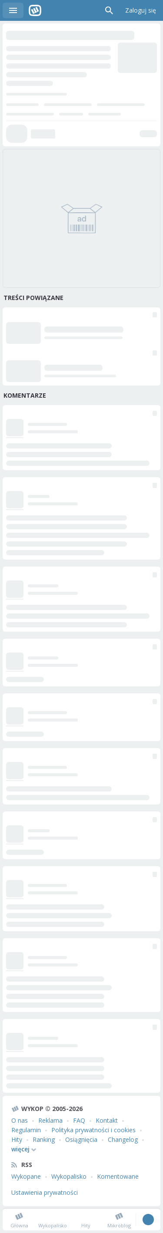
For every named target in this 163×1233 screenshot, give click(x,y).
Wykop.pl (35, 10)
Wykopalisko (68, 1176)
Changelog (123, 1139)
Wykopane (26, 1176)
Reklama (50, 1120)
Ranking (44, 1139)
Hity (16, 1139)
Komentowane (118, 1176)
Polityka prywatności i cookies (93, 1130)
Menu (13, 10)
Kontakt (107, 1120)
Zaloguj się (140, 10)
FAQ (79, 1120)
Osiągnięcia (81, 1139)
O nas (19, 1120)
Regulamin (26, 1130)
